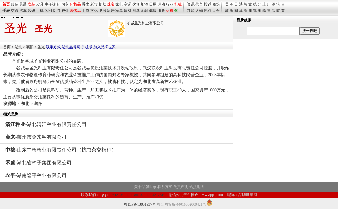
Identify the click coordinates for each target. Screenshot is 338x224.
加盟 (191, 10)
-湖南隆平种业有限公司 (36, 175)
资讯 (191, 4)
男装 (23, 4)
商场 (216, 4)
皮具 (40, 4)
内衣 (65, 4)
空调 (127, 4)
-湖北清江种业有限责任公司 (46, 124)
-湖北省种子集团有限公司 (38, 162)
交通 (14, 10)
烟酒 (144, 4)
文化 (94, 10)
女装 (31, 4)
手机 (40, 10)
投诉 (207, 4)
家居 (111, 10)
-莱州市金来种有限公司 (36, 137)
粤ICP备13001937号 (140, 204)
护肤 (102, 4)
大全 (216, 10)
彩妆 (94, 4)
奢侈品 (75, 10)
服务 (161, 10)
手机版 (86, 47)
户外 (65, 10)
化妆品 (75, 4)
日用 (153, 4)
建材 (127, 10)
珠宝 (111, 4)
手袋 (85, 10)
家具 (119, 10)
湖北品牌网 (71, 47)
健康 (153, 10)
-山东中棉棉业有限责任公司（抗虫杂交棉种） (60, 149)
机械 (178, 4)
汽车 (23, 10)
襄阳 (30, 47)
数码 (31, 10)
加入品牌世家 (104, 47)
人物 (199, 10)
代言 (199, 4)
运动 (161, 4)
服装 (14, 4)
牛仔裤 (50, 4)
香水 (85, 4)
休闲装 (50, 10)
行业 (169, 4)
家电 (119, 4)
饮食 (136, 4)
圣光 (41, 47)
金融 (144, 10)
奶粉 (169, 10)
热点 (207, 10)
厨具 (136, 10)
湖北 (18, 47)
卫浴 (102, 10)
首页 (7, 47)
